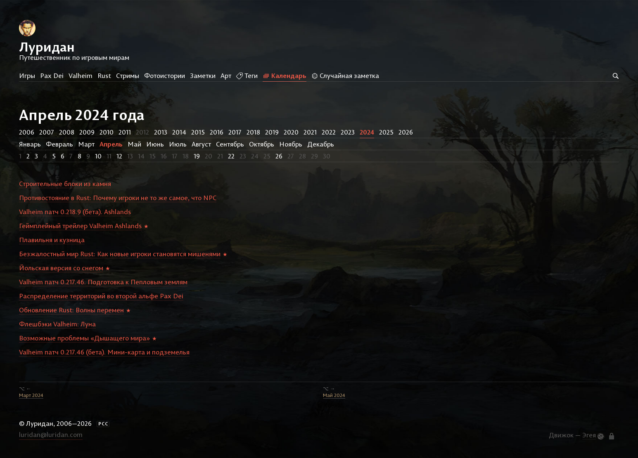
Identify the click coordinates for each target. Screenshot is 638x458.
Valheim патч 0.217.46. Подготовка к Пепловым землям (103, 282)
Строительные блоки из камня (65, 183)
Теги (247, 75)
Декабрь (320, 144)
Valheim (80, 75)
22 (231, 156)
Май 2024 (334, 395)
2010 (107, 132)
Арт (226, 75)
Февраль (59, 144)
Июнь (155, 144)
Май (134, 144)
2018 (253, 132)
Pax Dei (52, 75)
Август (201, 144)
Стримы (127, 75)
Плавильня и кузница (52, 240)
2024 (367, 132)
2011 (125, 132)
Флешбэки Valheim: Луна (57, 324)
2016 (216, 132)
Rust (104, 75)
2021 (310, 132)
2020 (291, 132)
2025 (386, 132)
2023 (348, 132)
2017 (235, 132)
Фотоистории (164, 75)
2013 (160, 132)
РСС (103, 424)
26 (278, 156)
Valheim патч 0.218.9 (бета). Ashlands (75, 212)
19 (197, 156)
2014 (179, 132)
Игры (27, 75)
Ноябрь (290, 144)
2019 (272, 132)
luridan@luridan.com (51, 434)
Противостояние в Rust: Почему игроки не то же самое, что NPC (117, 198)
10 (98, 156)
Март (86, 144)
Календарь (284, 75)
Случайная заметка (345, 75)
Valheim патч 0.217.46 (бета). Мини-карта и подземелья (104, 352)
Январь (30, 144)
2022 (329, 132)
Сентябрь (230, 144)
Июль (178, 144)
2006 (26, 132)
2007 (46, 132)
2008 (66, 132)
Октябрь (261, 144)
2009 (87, 132)
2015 (198, 132)
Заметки (203, 75)
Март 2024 (31, 395)
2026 (405, 132)
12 (119, 156)
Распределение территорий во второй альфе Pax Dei (101, 296)
